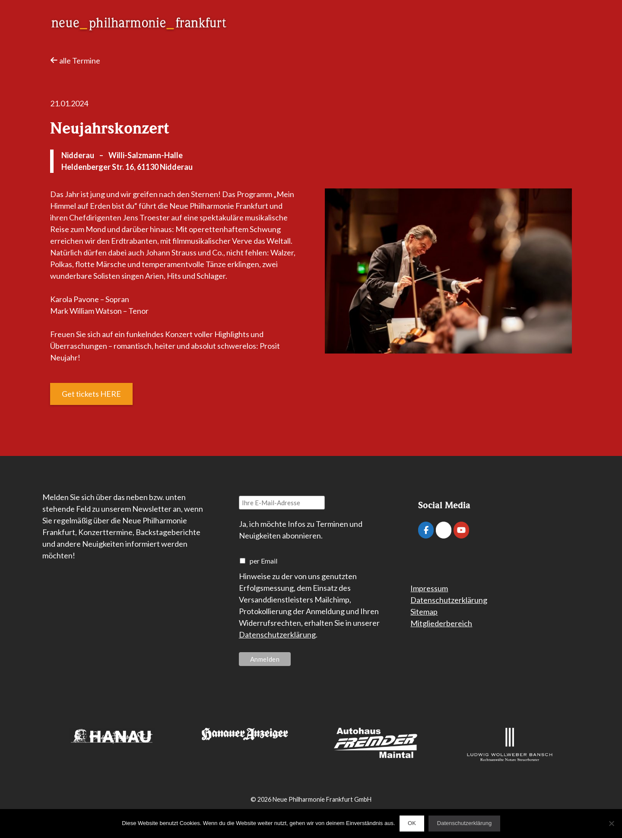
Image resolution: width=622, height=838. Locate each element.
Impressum (429, 588)
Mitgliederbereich (441, 623)
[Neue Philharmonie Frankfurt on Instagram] (443, 530)
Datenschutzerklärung (277, 634)
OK (412, 823)
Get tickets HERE (91, 393)
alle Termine (75, 60)
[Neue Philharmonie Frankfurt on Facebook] (426, 530)
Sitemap (424, 611)
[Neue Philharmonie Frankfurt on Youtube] (461, 530)
